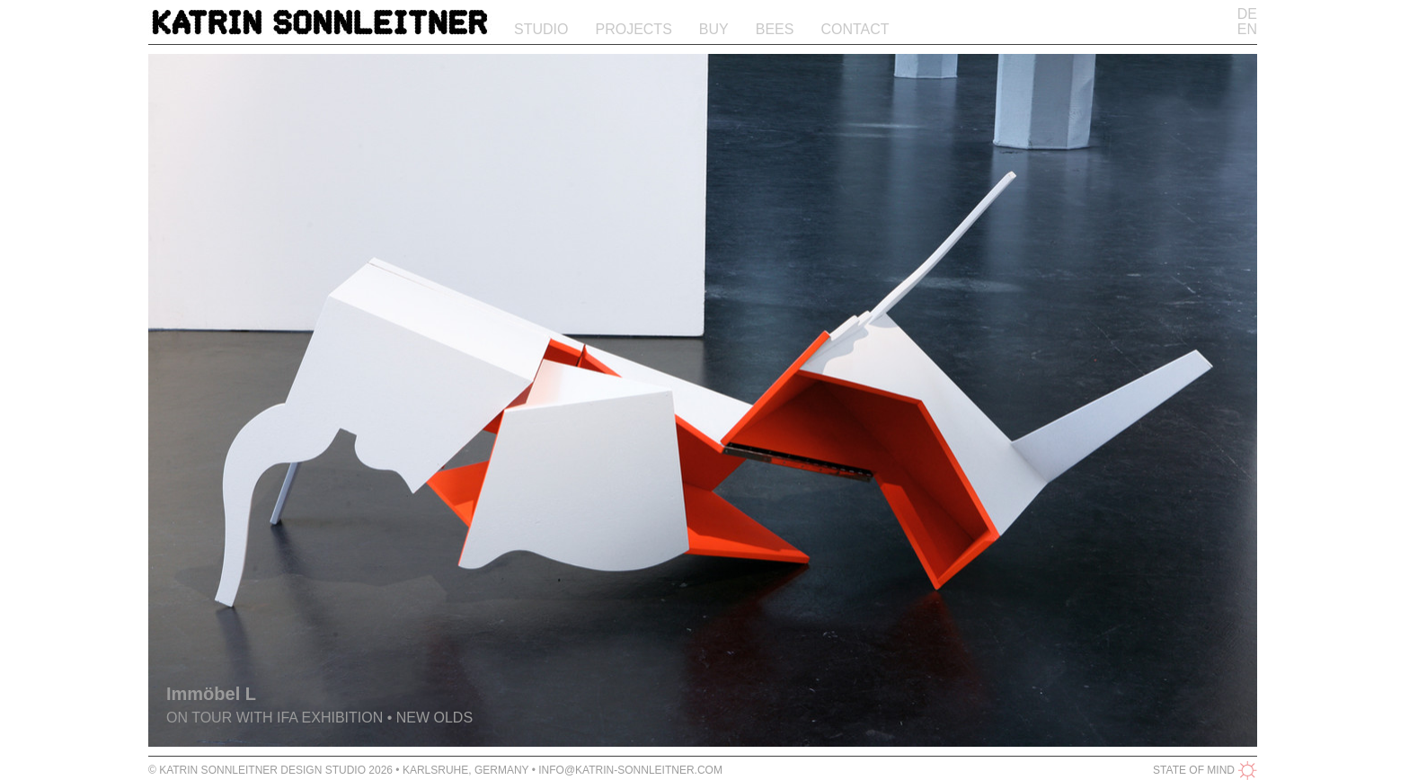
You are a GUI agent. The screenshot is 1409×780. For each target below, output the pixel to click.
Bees (775, 29)
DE (1247, 14)
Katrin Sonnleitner (320, 25)
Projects (633, 29)
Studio (541, 29)
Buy (714, 29)
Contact (854, 29)
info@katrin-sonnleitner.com (630, 770)
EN (1247, 29)
